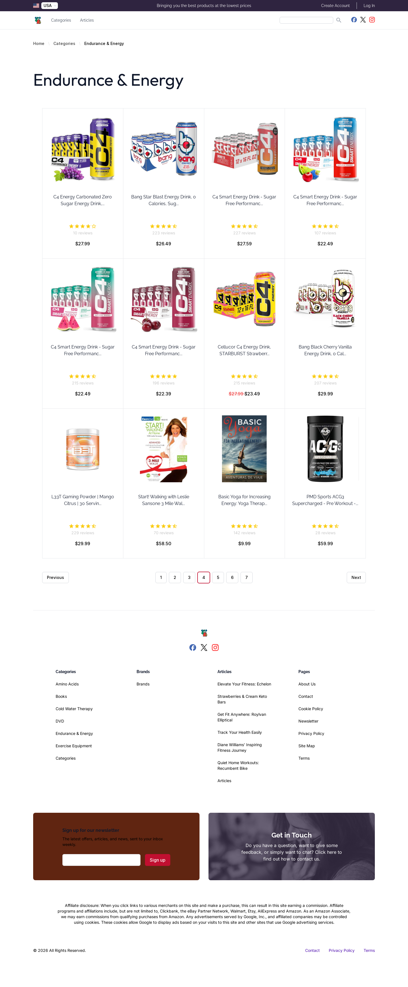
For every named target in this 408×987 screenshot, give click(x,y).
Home (38, 43)
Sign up (158, 860)
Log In (369, 5)
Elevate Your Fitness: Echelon (244, 684)
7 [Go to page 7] (246, 577)
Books (61, 696)
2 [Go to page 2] (175, 577)
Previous (55, 577)
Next (356, 577)
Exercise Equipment (74, 745)
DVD (60, 721)
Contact (305, 696)
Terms (304, 758)
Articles (87, 20)
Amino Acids (67, 684)
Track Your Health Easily (239, 732)
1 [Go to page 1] (161, 577)
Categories (61, 20)
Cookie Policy (310, 708)
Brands (143, 684)
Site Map (306, 745)
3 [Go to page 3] (189, 577)
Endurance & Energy (74, 733)
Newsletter (308, 721)
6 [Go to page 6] (232, 577)
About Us (307, 684)
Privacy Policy (311, 733)
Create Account (335, 5)
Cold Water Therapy (74, 708)
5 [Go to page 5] (218, 577)
